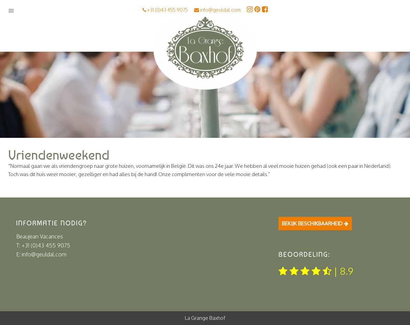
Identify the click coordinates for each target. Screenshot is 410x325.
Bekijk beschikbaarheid (315, 223)
